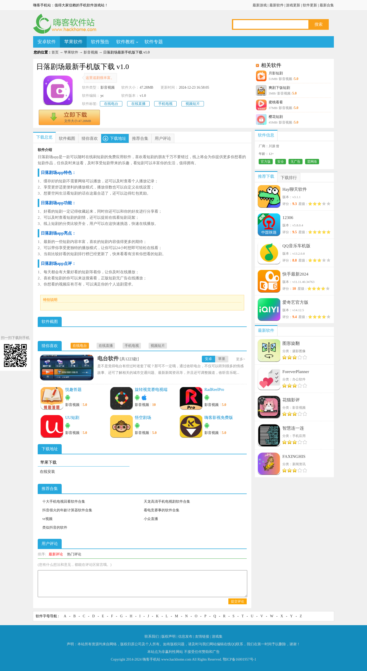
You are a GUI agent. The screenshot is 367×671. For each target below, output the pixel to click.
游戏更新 (293, 5)
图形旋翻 (291, 343)
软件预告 (100, 41)
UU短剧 (72, 417)
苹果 (221, 359)
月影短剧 (276, 73)
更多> (240, 359)
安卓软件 (46, 41)
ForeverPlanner (295, 371)
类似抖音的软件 (54, 527)
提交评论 (237, 601)
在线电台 (111, 104)
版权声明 (168, 636)
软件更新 (310, 5)
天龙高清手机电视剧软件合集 (167, 501)
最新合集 (327, 5)
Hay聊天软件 (294, 189)
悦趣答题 (73, 389)
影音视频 (91, 52)
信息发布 (185, 636)
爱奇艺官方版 (295, 302)
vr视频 (47, 519)
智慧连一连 (293, 428)
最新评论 (56, 554)
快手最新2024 (295, 274)
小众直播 (151, 519)
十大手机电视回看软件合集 (63, 501)
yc (102, 96)
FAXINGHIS (293, 456)
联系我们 (152, 636)
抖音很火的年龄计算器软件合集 (67, 510)
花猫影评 (291, 400)
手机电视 (165, 104)
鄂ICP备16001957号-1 (239, 659)
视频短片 (193, 104)
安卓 (208, 359)
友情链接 (202, 636)
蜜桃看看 (276, 102)
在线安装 (47, 472)
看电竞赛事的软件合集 (161, 510)
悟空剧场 (143, 417)
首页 (55, 52)
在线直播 (138, 104)
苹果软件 (73, 41)
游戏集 (217, 636)
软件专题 (154, 41)
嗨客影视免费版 (218, 417)
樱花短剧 (276, 117)
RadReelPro (214, 389)
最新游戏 (260, 5)
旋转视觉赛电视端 (151, 389)
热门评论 (74, 554)
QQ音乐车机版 (296, 245)
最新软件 (276, 5)
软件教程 (125, 41)
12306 (287, 217)
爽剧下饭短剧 (279, 88)
